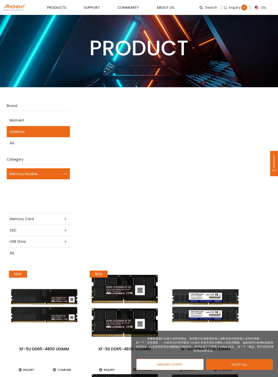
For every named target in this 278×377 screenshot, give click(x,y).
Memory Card (38, 218)
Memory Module (38, 173)
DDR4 (38, 196)
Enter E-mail (227, 300)
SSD (38, 230)
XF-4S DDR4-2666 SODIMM (240, 255)
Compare (119, 176)
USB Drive (38, 241)
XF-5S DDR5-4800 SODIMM (172, 168)
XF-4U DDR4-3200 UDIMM (240, 168)
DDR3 (38, 207)
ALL (12, 142)
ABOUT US (165, 7)
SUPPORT (92, 7)
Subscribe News (105, 300)
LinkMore (17, 131)
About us (12, 336)
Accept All (239, 364)
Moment (17, 120)
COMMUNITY (128, 7)
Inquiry (90, 176)
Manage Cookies (169, 364)
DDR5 (38, 184)
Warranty (12, 358)
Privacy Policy (16, 350)
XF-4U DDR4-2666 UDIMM (105, 255)
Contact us (14, 343)
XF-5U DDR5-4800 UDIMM (105, 168)
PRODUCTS (56, 7)
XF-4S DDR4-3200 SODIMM (172, 255)
